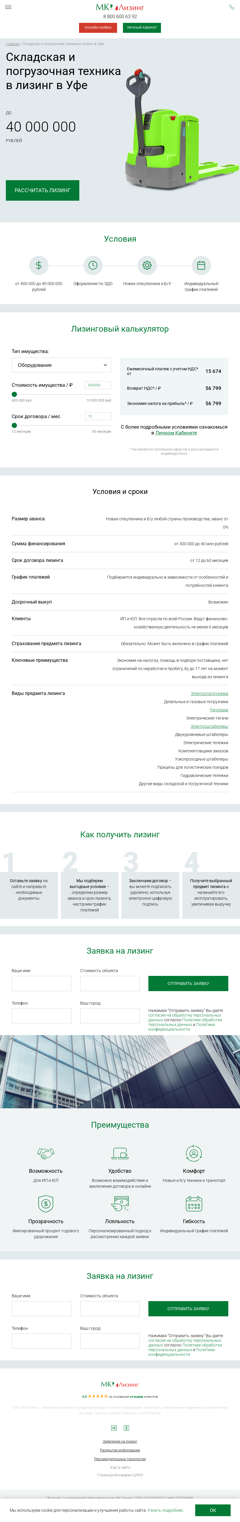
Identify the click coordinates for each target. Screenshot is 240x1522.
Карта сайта (120, 1467)
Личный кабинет (142, 28)
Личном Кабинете (176, 433)
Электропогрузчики (209, 693)
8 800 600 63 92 (120, 16)
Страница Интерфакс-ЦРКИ (120, 1475)
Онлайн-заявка (98, 28)
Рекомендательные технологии (120, 1459)
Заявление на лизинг (120, 1441)
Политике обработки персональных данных (185, 1022)
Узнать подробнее (165, 1510)
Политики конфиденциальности (181, 1027)
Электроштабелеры (209, 726)
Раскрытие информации (120, 1450)
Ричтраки (219, 710)
